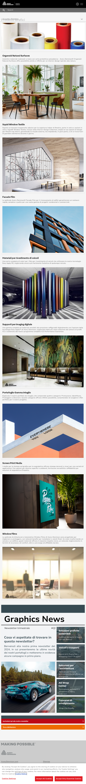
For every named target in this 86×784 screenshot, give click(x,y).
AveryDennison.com (9, 761)
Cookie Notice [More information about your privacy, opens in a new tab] (21, 774)
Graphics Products (11, 19)
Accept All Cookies (44, 779)
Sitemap (46, 761)
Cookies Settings (9, 778)
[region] (43, 773)
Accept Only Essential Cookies (68, 779)
